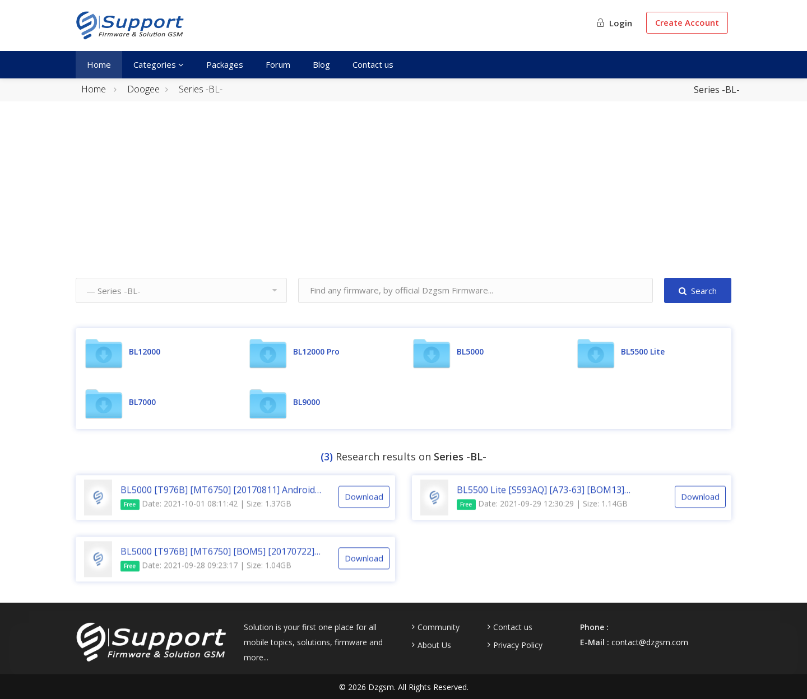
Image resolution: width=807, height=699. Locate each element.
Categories (158, 64)
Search (698, 290)
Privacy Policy (517, 645)
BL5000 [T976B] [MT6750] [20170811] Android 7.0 (217, 499)
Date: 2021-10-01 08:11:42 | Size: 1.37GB (205, 514)
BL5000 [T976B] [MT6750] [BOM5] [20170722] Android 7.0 (217, 561)
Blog (321, 64)
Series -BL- (200, 89)
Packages (224, 64)
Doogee (143, 89)
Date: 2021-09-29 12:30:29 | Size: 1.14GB (542, 514)
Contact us (373, 64)
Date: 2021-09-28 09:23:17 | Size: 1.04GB (205, 575)
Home (99, 64)
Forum (278, 64)
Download (364, 506)
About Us (434, 645)
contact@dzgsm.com (649, 642)
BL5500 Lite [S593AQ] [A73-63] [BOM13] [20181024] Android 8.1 (540, 499)
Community (439, 627)
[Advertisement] (403, 199)
